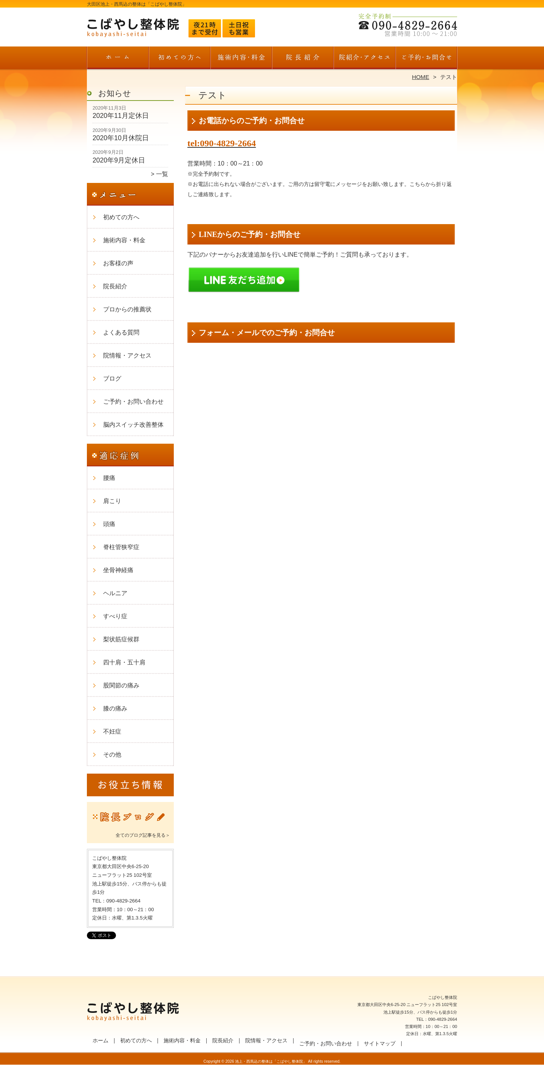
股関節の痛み (121, 685)
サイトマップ (380, 1043)
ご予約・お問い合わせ (426, 59)
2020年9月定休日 (119, 160)
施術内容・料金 (241, 59)
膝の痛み (115, 708)
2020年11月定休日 (121, 115)
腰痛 (109, 478)
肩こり (112, 501)
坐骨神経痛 (118, 570)
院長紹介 (303, 59)
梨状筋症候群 (121, 639)
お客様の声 (118, 263)
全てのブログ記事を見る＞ (143, 835)
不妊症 (112, 731)
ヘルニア (115, 593)
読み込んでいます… (321, 566)
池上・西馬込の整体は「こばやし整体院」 (271, 1061)
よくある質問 (121, 332)
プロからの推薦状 (127, 309)
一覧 (162, 174)
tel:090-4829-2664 (221, 143)
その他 (112, 754)
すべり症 (115, 616)
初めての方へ (179, 59)
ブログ (112, 378)
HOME (421, 77)
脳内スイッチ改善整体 (133, 424)
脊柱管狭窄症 (121, 547)
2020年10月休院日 (121, 138)
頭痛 (109, 524)
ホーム (118, 59)
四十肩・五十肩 (124, 662)
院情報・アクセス (364, 59)
